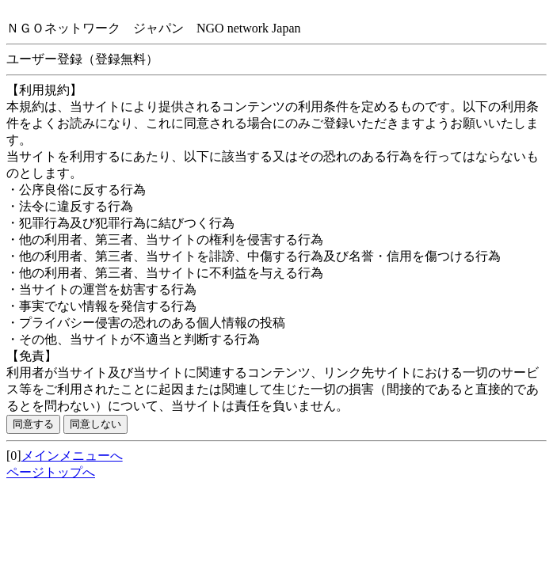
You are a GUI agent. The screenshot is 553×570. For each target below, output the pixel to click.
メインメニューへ (72, 455)
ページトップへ (50, 472)
